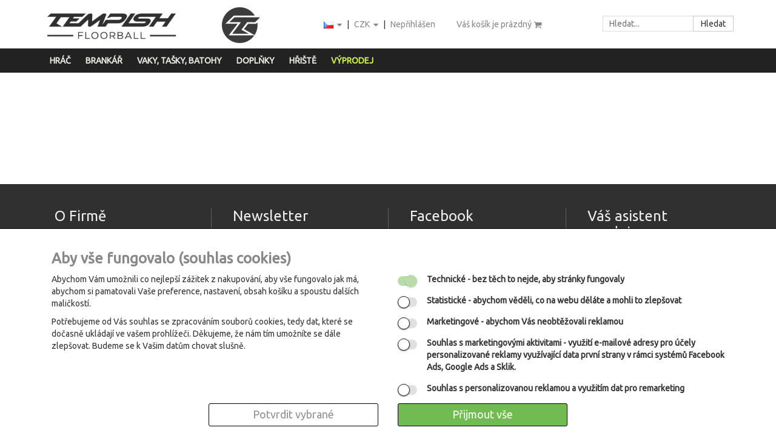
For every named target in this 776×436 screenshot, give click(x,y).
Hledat (713, 23)
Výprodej (352, 60)
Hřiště (302, 60)
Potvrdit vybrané (293, 414)
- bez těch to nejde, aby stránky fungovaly (525, 279)
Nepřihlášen (412, 24)
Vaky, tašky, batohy (179, 60)
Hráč (60, 60)
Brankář (103, 60)
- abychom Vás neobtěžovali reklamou (525, 321)
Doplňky (255, 60)
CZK (367, 25)
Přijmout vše (482, 414)
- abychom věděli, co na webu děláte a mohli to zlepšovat (554, 300)
